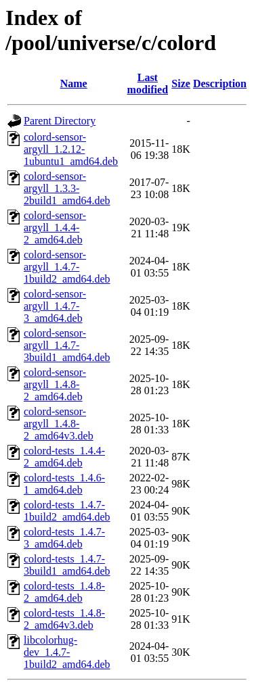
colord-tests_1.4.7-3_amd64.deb (64, 538)
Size (180, 83)
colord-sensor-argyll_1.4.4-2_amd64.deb (55, 227)
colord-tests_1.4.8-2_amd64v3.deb (64, 619)
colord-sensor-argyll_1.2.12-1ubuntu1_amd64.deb (71, 149)
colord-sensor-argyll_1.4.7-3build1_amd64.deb (67, 345)
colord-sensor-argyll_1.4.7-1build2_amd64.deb (67, 267)
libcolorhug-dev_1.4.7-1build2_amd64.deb (67, 652)
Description (220, 83)
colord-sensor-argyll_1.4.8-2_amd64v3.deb (58, 423)
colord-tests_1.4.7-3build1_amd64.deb (67, 565)
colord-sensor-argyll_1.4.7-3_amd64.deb (55, 306)
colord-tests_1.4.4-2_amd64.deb (64, 457)
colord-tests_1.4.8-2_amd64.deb (64, 592)
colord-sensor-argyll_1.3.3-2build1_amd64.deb (67, 188)
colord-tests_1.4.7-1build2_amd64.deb (67, 511)
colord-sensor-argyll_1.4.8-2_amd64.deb (55, 384)
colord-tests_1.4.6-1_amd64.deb (64, 484)
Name (73, 83)
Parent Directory (60, 120)
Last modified (147, 83)
